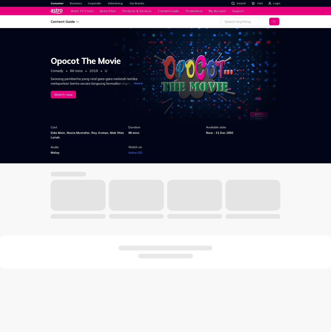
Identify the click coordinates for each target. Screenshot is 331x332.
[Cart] (257, 3)
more (138, 83)
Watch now (63, 94)
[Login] (274, 3)
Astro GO (135, 152)
